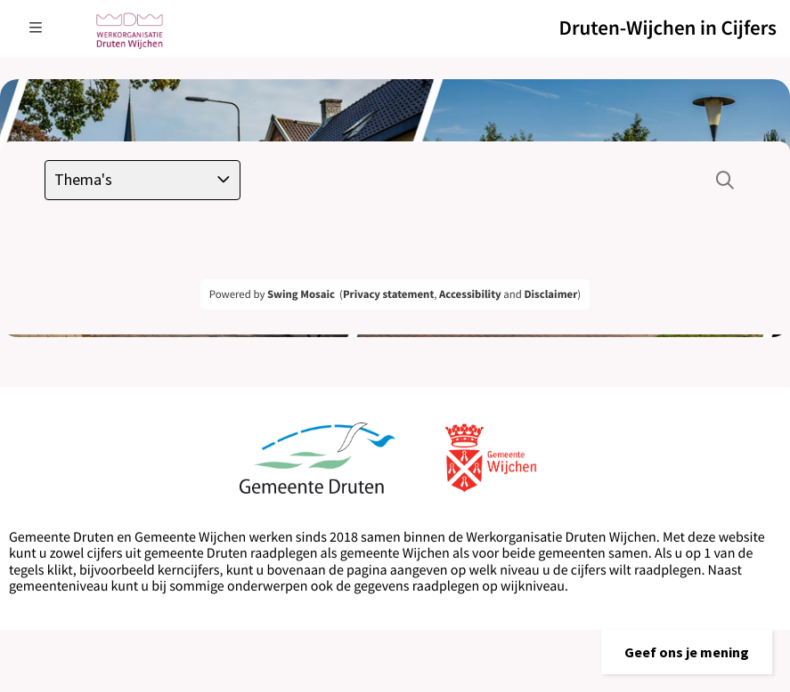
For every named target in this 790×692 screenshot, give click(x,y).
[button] (686, 652)
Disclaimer (550, 294)
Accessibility (470, 294)
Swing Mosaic (301, 294)
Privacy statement (388, 294)
